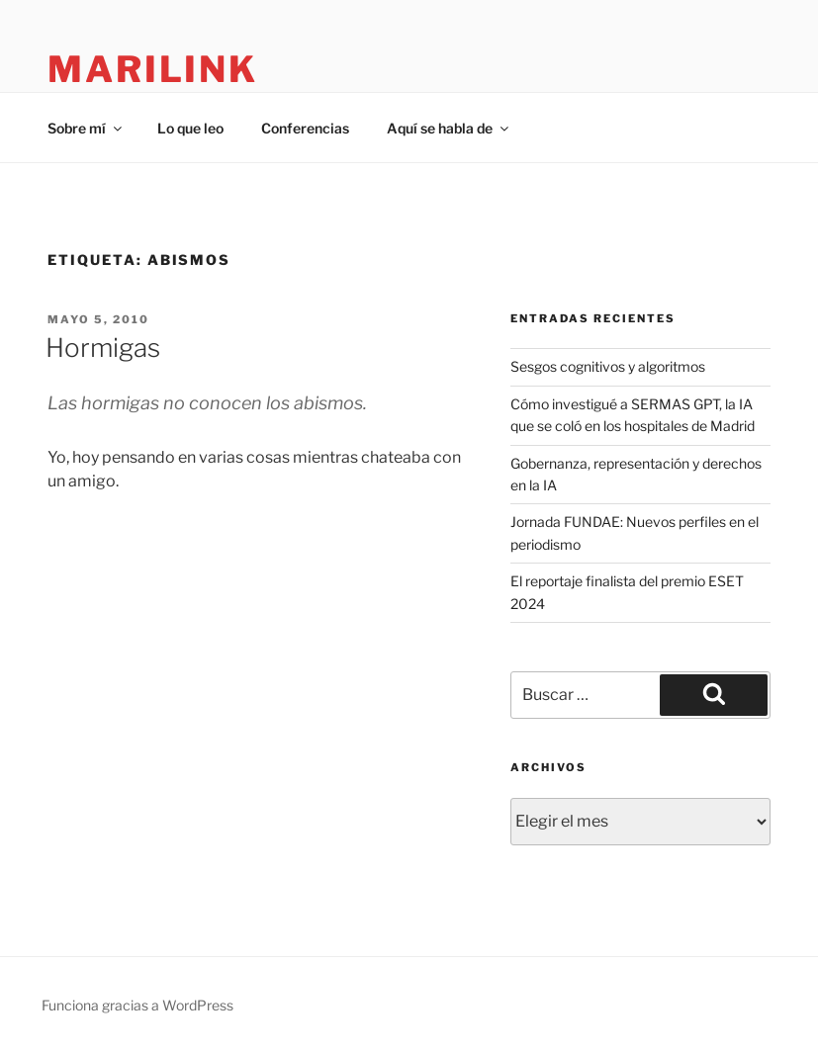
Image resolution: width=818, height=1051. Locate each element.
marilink (152, 69)
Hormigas (102, 347)
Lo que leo (190, 128)
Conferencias (305, 128)
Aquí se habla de (449, 128)
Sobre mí (86, 128)
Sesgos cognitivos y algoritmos (607, 366)
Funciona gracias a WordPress (137, 1005)
